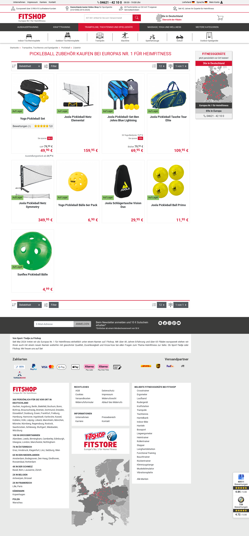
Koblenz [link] (16, 420)
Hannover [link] (27, 416)
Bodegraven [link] (31, 458)
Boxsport (141, 429)
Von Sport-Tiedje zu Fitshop (27, 338)
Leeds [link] (26, 438)
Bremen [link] (40, 410)
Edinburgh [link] (59, 438)
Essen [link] (37, 413)
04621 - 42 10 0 (213, 116)
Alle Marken (142, 479)
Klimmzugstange (145, 464)
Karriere (43, 2)
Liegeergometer (144, 433)
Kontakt (52, 2)
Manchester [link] (36, 442)
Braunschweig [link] (28, 410)
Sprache (202, 2)
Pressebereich (109, 417)
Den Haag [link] (43, 458)
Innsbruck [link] (23, 450)
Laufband (142, 398)
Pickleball (65, 50)
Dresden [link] (60, 410)
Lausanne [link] (29, 470)
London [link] (26, 442)
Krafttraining (61, 29)
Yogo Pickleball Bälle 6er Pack (77, 207)
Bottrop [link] (16, 410)
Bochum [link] (51, 406)
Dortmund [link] (50, 410)
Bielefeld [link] (42, 406)
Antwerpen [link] (18, 478)
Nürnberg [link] (26, 423)
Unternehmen (19, 2)
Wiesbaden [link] (52, 427)
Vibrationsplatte (145, 472)
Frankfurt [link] (45, 413)
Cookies (79, 394)
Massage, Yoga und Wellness (164, 29)
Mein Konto (216, 2)
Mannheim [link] (48, 420)
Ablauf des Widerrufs (112, 402)
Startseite (14, 50)
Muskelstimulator (145, 468)
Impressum (32, 2)
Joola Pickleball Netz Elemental (77, 120)
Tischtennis (142, 414)
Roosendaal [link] (18, 462)
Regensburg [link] (38, 423)
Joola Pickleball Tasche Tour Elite (168, 120)
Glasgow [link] (17, 442)
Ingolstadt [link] (38, 416)
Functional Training (146, 453)
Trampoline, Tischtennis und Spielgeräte (109, 29)
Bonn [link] (59, 406)
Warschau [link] (18, 502)
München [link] (59, 420)
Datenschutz (108, 390)
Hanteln (141, 425)
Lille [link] (14, 486)
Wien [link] (57, 450)
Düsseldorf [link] (18, 413)
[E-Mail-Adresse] (54, 324)
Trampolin (142, 410)
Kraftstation (143, 406)
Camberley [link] (48, 438)
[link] (213, 84)
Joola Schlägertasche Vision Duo (123, 207)
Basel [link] (15, 470)
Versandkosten (82, 398)
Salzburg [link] (50, 450)
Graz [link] (15, 450)
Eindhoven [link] (54, 458)
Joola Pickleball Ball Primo (168, 207)
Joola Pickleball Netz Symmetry (32, 207)
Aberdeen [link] (17, 438)
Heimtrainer (142, 437)
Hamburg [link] (17, 416)
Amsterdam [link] (18, 458)
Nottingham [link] (49, 442)
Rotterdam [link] (30, 462)
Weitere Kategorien (207, 29)
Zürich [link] (38, 470)
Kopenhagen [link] (19, 494)
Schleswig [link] (31, 427)
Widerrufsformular (84, 402)
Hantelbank (142, 418)
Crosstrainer (143, 390)
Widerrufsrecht (109, 398)
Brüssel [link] (28, 478)
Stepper (141, 445)
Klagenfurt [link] (34, 450)
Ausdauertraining (27, 29)
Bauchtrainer (143, 457)
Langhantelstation (146, 449)
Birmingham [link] (36, 438)
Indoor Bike (142, 422)
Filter (54, 68)
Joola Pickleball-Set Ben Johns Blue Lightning (123, 120)
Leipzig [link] (30, 420)
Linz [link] (42, 450)
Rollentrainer (143, 441)
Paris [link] (19, 486)
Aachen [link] (16, 406)
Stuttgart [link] (41, 427)
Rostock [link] (49, 423)
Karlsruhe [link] (49, 416)
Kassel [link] (58, 416)
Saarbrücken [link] (19, 427)
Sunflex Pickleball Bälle (32, 276)
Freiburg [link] (55, 413)
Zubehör (77, 50)
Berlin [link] (34, 406)
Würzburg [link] (17, 430)
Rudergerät (142, 402)
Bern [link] (21, 470)
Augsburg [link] (26, 406)
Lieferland (188, 2)
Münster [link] (17, 423)
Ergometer (142, 394)
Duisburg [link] (28, 413)
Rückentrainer (144, 461)
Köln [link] (23, 420)
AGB (77, 390)
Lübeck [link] (38, 420)
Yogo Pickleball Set (32, 120)
